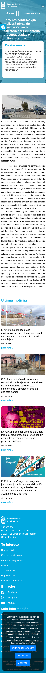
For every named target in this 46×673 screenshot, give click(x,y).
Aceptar (23, 663)
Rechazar (23, 656)
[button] (3, 27)
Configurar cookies (23, 648)
